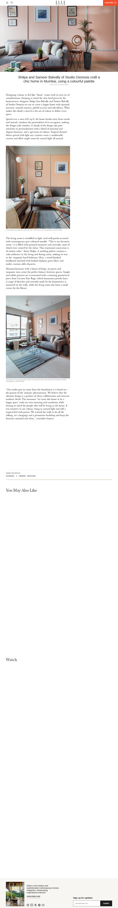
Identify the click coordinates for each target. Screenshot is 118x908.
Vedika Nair (64, 84)
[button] (11, 476)
